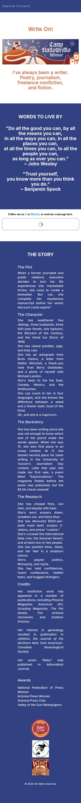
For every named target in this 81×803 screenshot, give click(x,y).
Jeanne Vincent (16, 6)
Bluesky (35, 214)
